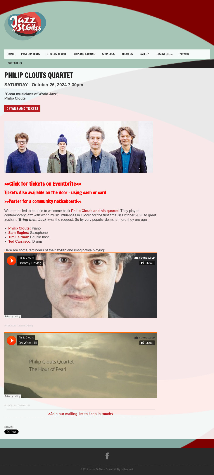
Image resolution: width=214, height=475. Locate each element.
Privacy (184, 54)
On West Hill (24, 405)
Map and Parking (84, 54)
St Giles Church (57, 54)
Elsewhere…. (165, 54)
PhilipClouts (10, 325)
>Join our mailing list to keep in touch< (80, 414)
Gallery (145, 54)
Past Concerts (30, 54)
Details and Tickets (22, 108)
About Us (127, 54)
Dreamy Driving (25, 325)
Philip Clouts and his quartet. (95, 211)
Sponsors (108, 54)
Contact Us (15, 63)
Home (11, 54)
